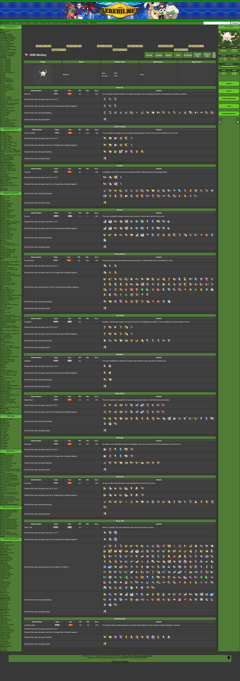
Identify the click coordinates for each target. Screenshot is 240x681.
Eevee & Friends (5, 531)
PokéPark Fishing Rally (7, 361)
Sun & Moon (4, 242)
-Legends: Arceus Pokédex (8, 49)
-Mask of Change (5, 637)
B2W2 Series (4, 443)
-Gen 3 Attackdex (5, 62)
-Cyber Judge (4, 641)
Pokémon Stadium (5, 387)
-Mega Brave (4, 618)
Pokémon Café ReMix (7, 209)
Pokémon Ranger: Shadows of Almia (9, 331)
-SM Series (3, 588)
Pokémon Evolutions (6, 167)
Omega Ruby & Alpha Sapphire (9, 261)
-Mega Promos (4, 600)
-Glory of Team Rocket (7, 624)
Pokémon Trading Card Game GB (10, 388)
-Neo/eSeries (4, 595)
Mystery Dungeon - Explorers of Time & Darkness (10, 334)
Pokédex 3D (4, 301)
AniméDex (3, 133)
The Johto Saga (5, 139)
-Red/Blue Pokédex (6, 34)
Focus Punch (29, 260)
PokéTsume (3, 190)
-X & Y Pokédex (5, 42)
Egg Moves (188, 55)
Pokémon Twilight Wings (7, 165)
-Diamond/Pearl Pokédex (7, 39)
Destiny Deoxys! (5, 467)
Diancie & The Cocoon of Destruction (7, 489)
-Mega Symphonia (5, 620)
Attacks (168, 55)
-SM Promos (4, 605)
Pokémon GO (4, 208)
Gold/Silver (3, 367)
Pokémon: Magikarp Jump (8, 249)
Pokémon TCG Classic (7, 553)
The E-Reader (4, 362)
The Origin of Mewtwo (7, 455)
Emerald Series (5, 436)
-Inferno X (3, 617)
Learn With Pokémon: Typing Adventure (9, 305)
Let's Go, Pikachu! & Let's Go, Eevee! (9, 245)
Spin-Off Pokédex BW (6, 81)
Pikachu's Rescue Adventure (9, 512)
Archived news (4, 31)
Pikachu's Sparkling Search (8, 527)
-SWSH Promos (5, 603)
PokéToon (3, 171)
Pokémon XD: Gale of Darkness (10, 347)
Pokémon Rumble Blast (7, 300)
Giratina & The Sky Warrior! (8, 475)
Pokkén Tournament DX (7, 252)
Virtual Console (4, 398)
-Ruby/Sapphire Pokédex (7, 37)
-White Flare (4, 563)
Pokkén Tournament (6, 280)
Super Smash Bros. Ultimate (9, 257)
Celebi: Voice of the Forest (8, 463)
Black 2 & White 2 (5, 289)
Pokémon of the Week (7, 89)
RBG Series (4, 428)
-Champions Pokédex (6, 55)
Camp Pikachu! (4, 516)
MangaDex (3, 420)
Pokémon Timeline (5, 97)
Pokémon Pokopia (5, 205)
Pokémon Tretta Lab (6, 292)
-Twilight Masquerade (6, 574)
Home (13, 23)
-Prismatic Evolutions (6, 568)
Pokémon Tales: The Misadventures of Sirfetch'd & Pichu (9, 185)
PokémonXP (4, 101)
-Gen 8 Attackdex (5, 69)
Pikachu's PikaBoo (5, 515)
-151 (1, 580)
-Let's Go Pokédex (5, 45)
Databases (11, 26)
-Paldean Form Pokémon (7, 126)
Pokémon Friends (5, 206)
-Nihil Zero (3, 614)
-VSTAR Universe (5, 643)
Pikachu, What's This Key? (8, 533)
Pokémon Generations (7, 164)
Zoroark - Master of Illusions (8, 478)
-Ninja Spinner (4, 612)
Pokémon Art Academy (7, 268)
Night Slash (28, 400)
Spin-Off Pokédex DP (6, 80)
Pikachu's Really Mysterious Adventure (8, 529)
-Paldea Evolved (5, 583)
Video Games (11, 193)
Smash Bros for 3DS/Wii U (8, 283)
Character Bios (4, 135)
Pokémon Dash (5, 349)
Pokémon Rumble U (6, 294)
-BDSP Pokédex (5, 48)
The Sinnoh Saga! (5, 144)
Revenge (27, 444)
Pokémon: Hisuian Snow (7, 168)
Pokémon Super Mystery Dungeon (10, 275)
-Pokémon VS (4, 644)
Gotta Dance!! (4, 518)
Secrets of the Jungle (6, 501)
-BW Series (3, 591)
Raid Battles (4, 551)
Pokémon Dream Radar (7, 291)
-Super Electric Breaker (7, 631)
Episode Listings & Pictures (8, 132)
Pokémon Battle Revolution (8, 326)
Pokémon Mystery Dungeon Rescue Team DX (8, 230)
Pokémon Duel (4, 281)
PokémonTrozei (5, 358)
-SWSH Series (4, 586)
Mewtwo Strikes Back (6, 457)
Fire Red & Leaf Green (7, 343)
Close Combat (29, 133)
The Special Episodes (6, 158)
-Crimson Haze (4, 638)
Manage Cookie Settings (143, 656)
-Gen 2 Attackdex (5, 60)
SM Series (3, 448)
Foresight (27, 322)
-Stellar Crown (4, 571)
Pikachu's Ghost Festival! (8, 521)
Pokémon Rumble (5, 318)
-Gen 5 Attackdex (5, 65)
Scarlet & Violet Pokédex (61, 23)
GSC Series (4, 431)
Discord (36, 23)
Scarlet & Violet (4, 200)
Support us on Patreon (120, 661)
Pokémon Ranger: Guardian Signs (10, 317)
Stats (178, 55)
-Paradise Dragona (6, 632)
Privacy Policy (127, 656)
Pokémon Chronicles (6, 156)
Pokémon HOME (5, 225)
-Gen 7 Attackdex (5, 68)
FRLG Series (4, 434)
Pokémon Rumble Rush (7, 251)
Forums (20, 23)
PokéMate (3, 364)
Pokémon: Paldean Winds (8, 170)
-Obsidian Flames (5, 582)
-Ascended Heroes (6, 557)
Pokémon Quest (5, 255)
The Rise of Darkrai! (6, 474)
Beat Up (27, 94)
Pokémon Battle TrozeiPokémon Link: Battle (10, 265)
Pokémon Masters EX (6, 211)
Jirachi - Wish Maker (6, 466)
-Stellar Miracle (4, 634)
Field (142, 74)
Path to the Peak (5, 173)
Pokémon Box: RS (5, 352)
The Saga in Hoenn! (6, 141)
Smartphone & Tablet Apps (8, 402)
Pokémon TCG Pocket (7, 217)
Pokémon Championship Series (9, 100)
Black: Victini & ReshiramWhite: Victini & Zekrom (9, 480)
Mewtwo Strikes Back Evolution (9, 500)
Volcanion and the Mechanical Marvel (9, 494)
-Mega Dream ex (5, 615)
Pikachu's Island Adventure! (8, 522)
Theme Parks (4, 115)
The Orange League (6, 138)
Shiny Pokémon (5, 161)
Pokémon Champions (6, 203)
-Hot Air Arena (4, 626)
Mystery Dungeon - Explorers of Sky (10, 328)
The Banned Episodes (7, 159)
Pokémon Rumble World (7, 274)
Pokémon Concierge (6, 182)
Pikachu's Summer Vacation (8, 510)
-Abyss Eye (3, 611)
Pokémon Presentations (7, 111)
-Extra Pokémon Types (7, 545)
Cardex (2, 83)
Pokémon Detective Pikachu (8, 504)
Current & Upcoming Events (8, 120)
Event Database (5, 121)
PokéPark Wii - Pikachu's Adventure (7, 323)
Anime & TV (11, 129)
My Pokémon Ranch (6, 336)
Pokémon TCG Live (6, 238)
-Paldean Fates (4, 577)
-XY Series (3, 589)
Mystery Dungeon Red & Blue (9, 356)
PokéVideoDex (4, 176)
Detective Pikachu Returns (8, 216)
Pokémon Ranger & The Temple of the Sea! (10, 471)
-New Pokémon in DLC (7, 124)
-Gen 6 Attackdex (5, 66)
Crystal (2, 369)
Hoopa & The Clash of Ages (8, 492)
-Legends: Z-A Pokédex (7, 54)
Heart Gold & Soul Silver (7, 315)
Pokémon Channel (5, 350)
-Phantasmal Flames (6, 559)
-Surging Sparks (5, 569)
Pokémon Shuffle (5, 272)
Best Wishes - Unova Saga (8, 145)
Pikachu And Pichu (6, 513)
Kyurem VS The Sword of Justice (10, 483)
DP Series (3, 437)
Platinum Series (5, 439)
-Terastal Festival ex (6, 629)
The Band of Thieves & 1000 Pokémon (9, 270)
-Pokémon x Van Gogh (7, 108)
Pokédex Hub (45, 23)
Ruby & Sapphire (5, 341)
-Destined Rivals (5, 565)
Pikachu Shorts (11, 507)
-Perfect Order (4, 556)
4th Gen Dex (207, 55)
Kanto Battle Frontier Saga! (8, 142)
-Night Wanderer (5, 635)
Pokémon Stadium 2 (6, 370)
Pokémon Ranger (5, 355)
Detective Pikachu (5, 254)
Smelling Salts (29, 625)
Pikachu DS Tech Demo (7, 359)
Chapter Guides (5, 425)
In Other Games (5, 396)
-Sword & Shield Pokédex (8, 46)
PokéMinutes (4, 175)
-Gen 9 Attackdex (5, 71)
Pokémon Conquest (6, 297)
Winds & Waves (5, 197)
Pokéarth (93, 23)
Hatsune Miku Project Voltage (9, 103)
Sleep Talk (28, 527)
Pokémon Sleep (5, 214)
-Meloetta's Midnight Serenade (9, 484)
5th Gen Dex (214, 55)
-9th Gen (3, 92)
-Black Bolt (3, 562)
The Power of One (5, 458)
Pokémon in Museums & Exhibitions (7, 105)
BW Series (3, 442)
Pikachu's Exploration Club (8, 524)
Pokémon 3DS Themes (7, 401)
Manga (11, 416)
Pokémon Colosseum (6, 346)
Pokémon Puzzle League (7, 381)
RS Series (3, 433)
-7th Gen (3, 95)
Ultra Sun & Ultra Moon (7, 243)
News (2, 29)
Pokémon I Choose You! (7, 497)
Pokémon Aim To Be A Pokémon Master (10, 152)
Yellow (2, 379)
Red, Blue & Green (6, 378)
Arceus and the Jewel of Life (8, 477)
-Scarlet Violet (4, 585)
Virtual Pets (3, 404)
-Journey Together (5, 566)
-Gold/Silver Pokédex (6, 36)
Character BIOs (5, 422)
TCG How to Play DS (6, 307)
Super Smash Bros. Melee (8, 375)
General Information (6, 419)
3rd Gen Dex (198, 55)
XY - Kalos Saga (5, 147)
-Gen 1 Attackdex (5, 59)
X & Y (2, 260)
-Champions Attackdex (7, 72)
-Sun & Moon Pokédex (7, 43)
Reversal (27, 483)
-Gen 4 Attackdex (5, 63)
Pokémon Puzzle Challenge (8, 372)
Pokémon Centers (5, 98)
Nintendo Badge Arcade (7, 284)
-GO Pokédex (4, 51)
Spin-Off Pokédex (5, 78)
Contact (28, 23)
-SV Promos (4, 601)
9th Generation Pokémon (7, 123)
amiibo (2, 405)
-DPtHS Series (4, 592)
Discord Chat (4, 118)
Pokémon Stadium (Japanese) (9, 385)
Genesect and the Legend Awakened (8, 486)
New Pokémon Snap (6, 235)
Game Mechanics (5, 86)
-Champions (4, 91)
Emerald (2, 344)
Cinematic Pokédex (6, 85)
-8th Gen (3, 94)
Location (159, 55)
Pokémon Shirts (5, 114)
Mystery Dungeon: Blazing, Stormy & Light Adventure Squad (10, 320)
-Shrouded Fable (5, 572)
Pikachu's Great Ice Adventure (9, 525)
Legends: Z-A (4, 202)
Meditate (27, 361)
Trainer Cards (4, 546)
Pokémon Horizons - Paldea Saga (10, 155)
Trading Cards (11, 539)
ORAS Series (4, 446)
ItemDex (2, 74)
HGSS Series (4, 440)
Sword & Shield (5, 220)
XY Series (3, 445)
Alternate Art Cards (6, 549)
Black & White (4, 287)
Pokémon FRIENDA (6, 413)
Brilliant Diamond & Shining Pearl (10, 222)
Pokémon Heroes (5, 464)
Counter (27, 172)
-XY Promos (4, 606)
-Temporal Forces (5, 575)
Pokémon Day (4, 109)
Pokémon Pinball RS (6, 353)
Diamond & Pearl (5, 312)
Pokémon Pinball (5, 384)
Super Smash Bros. (6, 390)
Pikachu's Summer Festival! (8, 519)
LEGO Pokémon (5, 112)
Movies (11, 451)
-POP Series (4, 608)
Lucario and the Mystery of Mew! (10, 469)
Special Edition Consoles (7, 399)
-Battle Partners (5, 628)
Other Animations (5, 179)
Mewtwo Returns (5, 461)
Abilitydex (3, 77)
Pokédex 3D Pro (5, 303)
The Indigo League (6, 136)
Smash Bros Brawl (5, 338)
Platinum (3, 313)
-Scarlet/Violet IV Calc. (7, 88)
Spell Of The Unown (6, 460)
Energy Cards (4, 548)
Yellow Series (4, 429)
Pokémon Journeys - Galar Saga (10, 150)
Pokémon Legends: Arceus (8, 223)
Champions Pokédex (80, 23)
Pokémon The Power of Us (8, 498)
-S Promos (3, 649)
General (149, 55)
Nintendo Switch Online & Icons (9, 407)
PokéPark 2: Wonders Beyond (9, 298)
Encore (27, 216)
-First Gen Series (5, 597)
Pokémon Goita (5, 410)
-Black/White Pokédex (7, 40)
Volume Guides (4, 426)
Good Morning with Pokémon (9, 178)
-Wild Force (3, 640)
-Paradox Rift (4, 579)
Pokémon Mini (4, 373)
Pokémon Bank (4, 263)
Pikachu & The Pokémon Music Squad (9, 535)
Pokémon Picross (5, 277)
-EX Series (3, 594)
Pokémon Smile (5, 232)
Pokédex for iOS (5, 309)
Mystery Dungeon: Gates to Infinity (10, 295)
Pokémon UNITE (5, 212)
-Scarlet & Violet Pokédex (8, 52)
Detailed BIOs (4, 423)
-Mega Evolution (5, 560)
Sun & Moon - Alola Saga (8, 149)
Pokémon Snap (5, 382)
